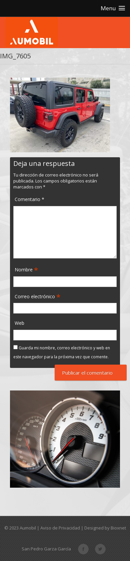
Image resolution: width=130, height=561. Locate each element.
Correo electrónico (35, 297)
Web (19, 323)
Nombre (24, 270)
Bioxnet (118, 528)
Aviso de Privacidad (60, 528)
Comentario (29, 199)
